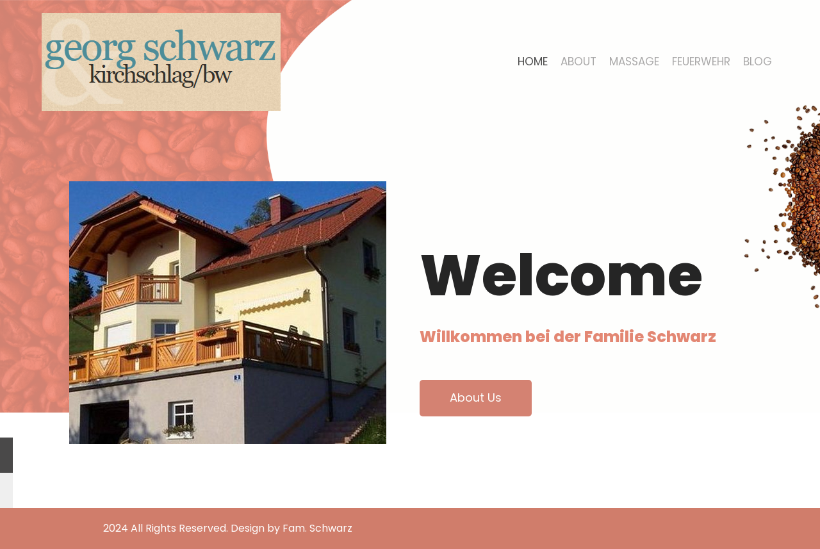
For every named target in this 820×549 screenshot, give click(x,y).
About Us (476, 397)
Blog (757, 61)
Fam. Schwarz (317, 528)
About (578, 61)
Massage (634, 61)
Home (533, 61)
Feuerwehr (701, 61)
